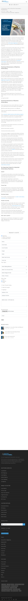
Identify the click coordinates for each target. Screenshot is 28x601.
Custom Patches (5, 503)
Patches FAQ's (3, 546)
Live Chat (2, 552)
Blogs (2, 574)
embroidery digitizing (13, 43)
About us (2, 576)
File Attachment (4, 309)
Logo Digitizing (3, 470)
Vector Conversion (7, 237)
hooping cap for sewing (13, 587)
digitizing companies (5, 80)
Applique (4, 289)
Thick (4, 282)
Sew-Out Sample (6, 287)
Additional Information (14, 303)
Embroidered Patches (5, 505)
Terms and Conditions (5, 566)
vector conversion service (14, 590)
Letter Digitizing (4, 475)
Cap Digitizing (3, 481)
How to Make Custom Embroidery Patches (12, 331)
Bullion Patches (3, 516)
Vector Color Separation (5, 492)
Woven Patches (3, 510)
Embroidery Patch (6, 238)
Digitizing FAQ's (3, 542)
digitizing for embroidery (10, 584)
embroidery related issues (5, 587)
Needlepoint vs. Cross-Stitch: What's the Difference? (14, 327)
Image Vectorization (4, 494)
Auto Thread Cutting (7, 285)
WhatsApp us (3, 555)
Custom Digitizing (4, 479)
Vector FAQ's (3, 544)
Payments (3, 570)
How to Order (3, 561)
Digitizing (5, 236)
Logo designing (3, 488)
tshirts (20, 590)
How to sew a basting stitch (10, 336)
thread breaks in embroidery (6, 590)
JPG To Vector (3, 499)
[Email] (13, 524)
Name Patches (3, 514)
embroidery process (16, 205)
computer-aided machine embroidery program (13, 114)
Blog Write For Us (5, 533)
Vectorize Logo (3, 490)
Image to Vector (5, 485)
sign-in (16, 4)
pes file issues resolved (16, 589)
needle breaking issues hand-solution (7, 589)
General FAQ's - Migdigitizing (6, 539)
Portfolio (2, 572)
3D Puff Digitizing (4, 472)
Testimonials (3, 568)
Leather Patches (4, 512)
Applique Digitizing (4, 477)
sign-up (11, 4)
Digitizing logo (4, 584)
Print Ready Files (4, 496)
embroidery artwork (5, 164)
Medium (4, 281)
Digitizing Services (6, 468)
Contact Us (3, 550)
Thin (3, 279)
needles (13, 149)
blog (10, 11)
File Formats (3, 548)
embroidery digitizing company (19, 584)
